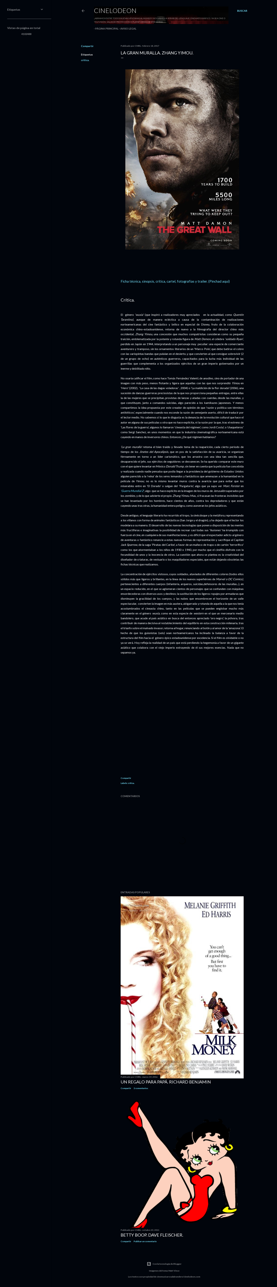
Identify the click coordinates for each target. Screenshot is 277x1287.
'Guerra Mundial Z (132, 490)
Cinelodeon (115, 10)
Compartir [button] (87, 46)
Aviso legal (127, 28)
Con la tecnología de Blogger (164, 1264)
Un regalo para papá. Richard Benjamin (166, 1081)
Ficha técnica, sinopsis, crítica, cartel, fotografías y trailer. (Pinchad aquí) (175, 281)
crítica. (85, 60)
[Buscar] (242, 10)
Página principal (105, 28)
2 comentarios (141, 1088)
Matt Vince (173, 1270)
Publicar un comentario (145, 1241)
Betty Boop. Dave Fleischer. (152, 1234)
